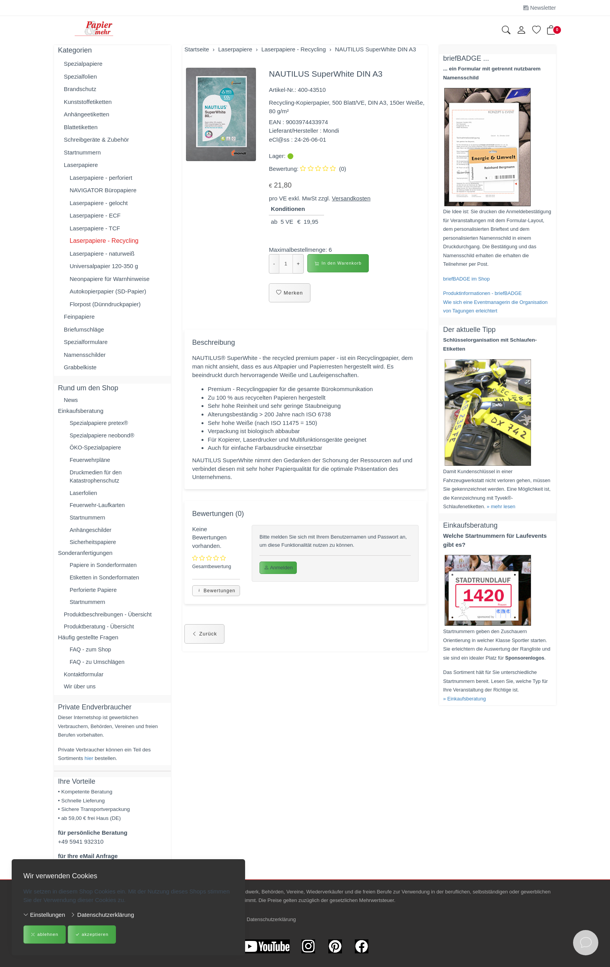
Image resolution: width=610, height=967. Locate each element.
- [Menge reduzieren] (274, 264)
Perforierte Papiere (94, 594)
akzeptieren (91, 935)
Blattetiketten (81, 127)
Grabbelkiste (80, 367)
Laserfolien (84, 495)
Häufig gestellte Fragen (88, 643)
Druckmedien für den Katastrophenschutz (97, 478)
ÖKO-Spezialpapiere (96, 449)
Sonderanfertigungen (85, 557)
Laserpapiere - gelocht (99, 203)
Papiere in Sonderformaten (104, 569)
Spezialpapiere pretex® (100, 423)
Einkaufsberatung (80, 411)
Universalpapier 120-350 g (104, 266)
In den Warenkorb (338, 263)
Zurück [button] (204, 640)
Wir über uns (80, 694)
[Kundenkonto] (521, 30)
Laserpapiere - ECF (95, 215)
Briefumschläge (84, 329)
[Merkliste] (536, 31)
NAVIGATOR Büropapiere (103, 190)
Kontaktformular (84, 681)
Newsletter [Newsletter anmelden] (539, 8)
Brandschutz (80, 89)
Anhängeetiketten (86, 114)
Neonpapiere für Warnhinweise (109, 279)
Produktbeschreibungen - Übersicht (109, 620)
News (71, 400)
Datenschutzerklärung (102, 914)
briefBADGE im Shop (466, 279)
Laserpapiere (81, 164)
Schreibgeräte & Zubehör (96, 139)
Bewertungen (216, 597)
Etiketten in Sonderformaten (106, 582)
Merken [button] (289, 293)
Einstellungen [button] (44, 914)
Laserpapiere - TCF (95, 228)
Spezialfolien (80, 76)
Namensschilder (85, 354)
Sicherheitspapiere (94, 546)
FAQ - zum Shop (91, 656)
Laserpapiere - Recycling (104, 240)
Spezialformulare (86, 342)
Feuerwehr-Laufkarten (98, 508)
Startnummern (82, 152)
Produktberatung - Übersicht (100, 633)
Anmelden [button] (278, 573)
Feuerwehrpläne (91, 461)
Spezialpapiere (83, 63)
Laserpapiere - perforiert (101, 177)
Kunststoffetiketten (88, 101)
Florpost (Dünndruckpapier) (105, 304)
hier (88, 766)
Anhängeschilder (91, 533)
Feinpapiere (79, 316)
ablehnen (44, 935)
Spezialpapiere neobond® (103, 436)
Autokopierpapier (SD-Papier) (108, 291)
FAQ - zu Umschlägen (98, 668)
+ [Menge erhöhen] (298, 264)
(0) (323, 168)
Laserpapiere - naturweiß (102, 253)
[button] (506, 31)
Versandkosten (351, 198)
